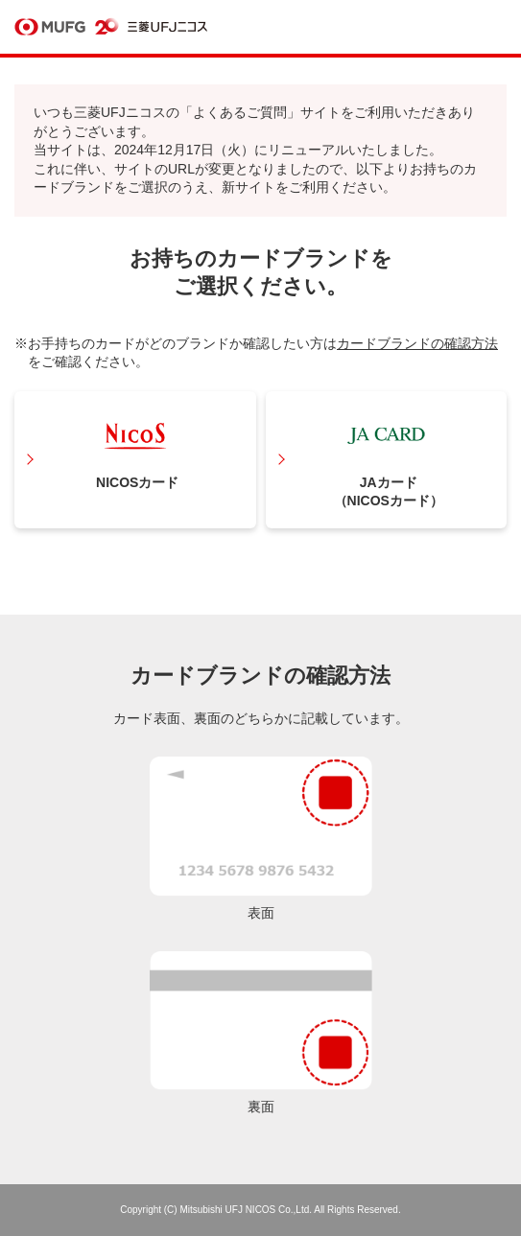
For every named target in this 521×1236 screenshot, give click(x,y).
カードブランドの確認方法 (417, 343)
